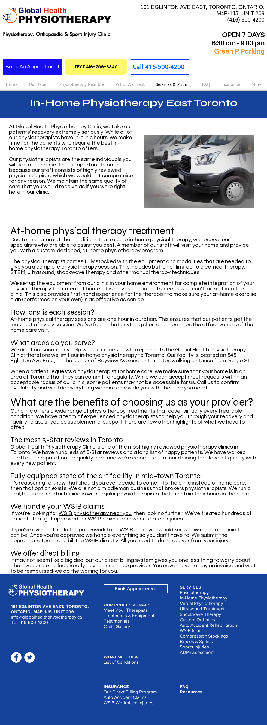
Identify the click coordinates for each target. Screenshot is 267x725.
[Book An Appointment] (32, 67)
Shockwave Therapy (200, 614)
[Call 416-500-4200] (160, 67)
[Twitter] (29, 657)
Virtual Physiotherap (200, 603)
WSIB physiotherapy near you (95, 513)
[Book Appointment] (136, 588)
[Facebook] (16, 657)
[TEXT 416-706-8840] (96, 67)
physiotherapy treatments (123, 411)
